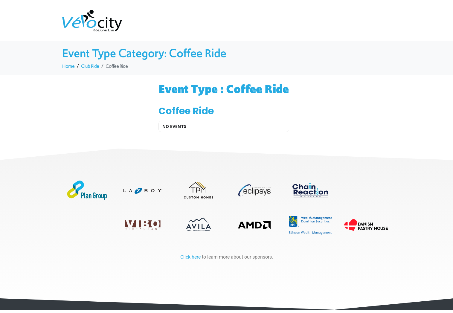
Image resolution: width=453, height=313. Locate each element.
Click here (190, 259)
